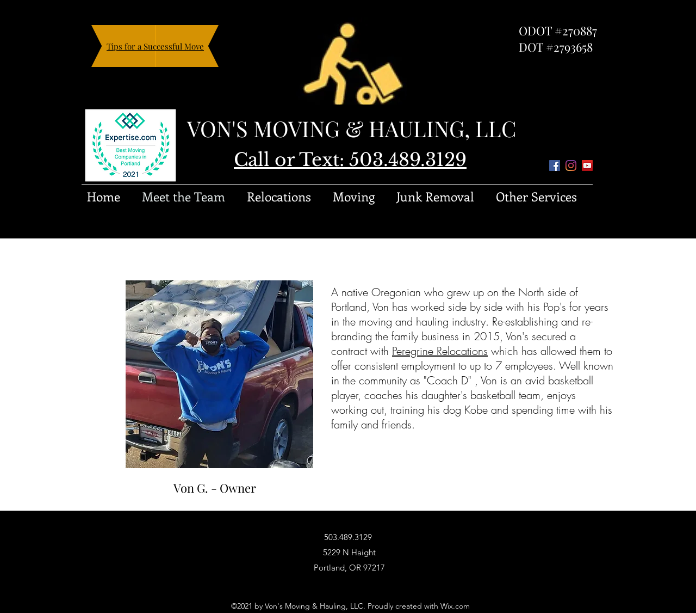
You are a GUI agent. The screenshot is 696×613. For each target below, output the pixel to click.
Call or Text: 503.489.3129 (350, 160)
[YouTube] (587, 165)
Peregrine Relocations (440, 351)
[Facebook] (554, 165)
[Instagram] (571, 165)
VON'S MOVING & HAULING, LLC (352, 128)
